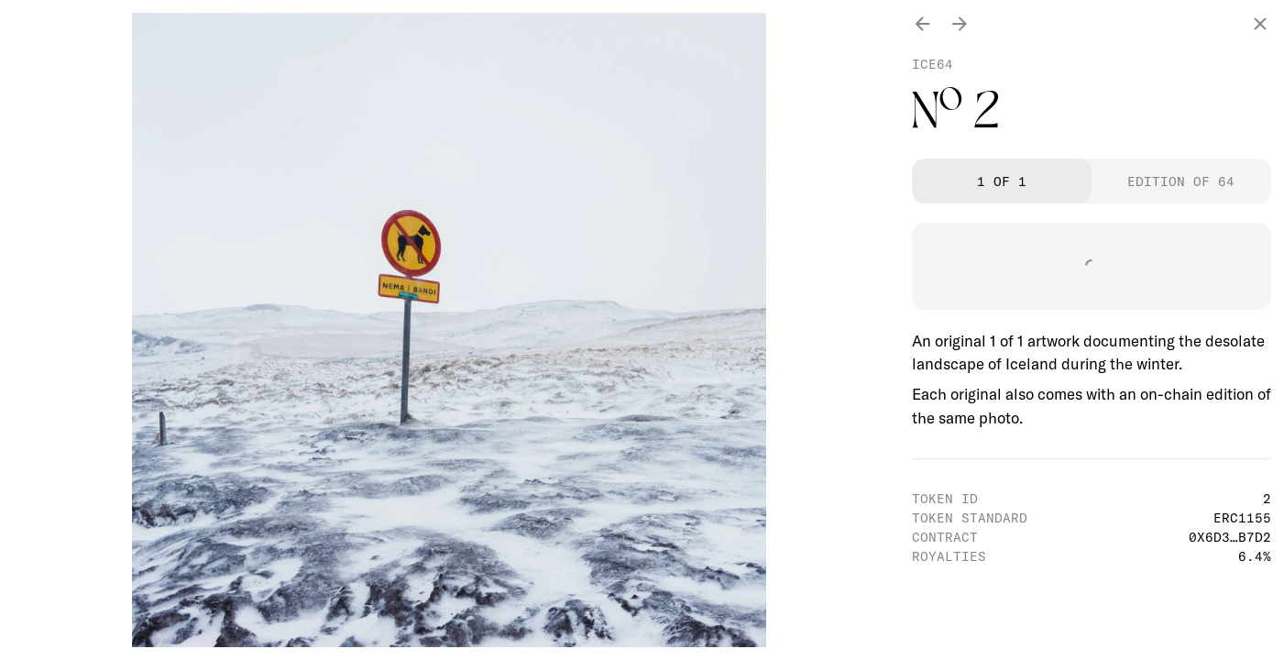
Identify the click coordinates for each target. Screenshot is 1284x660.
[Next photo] (960, 26)
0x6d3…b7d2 (1230, 536)
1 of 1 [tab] (1001, 181)
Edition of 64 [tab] (1181, 181)
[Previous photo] (923, 26)
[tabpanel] (1091, 326)
